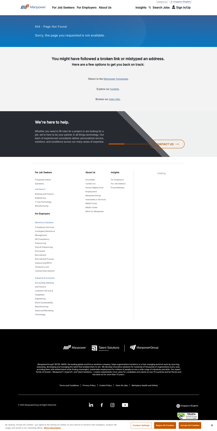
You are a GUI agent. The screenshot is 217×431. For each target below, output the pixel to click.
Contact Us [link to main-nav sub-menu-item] (90, 183)
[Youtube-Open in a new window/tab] (125, 405)
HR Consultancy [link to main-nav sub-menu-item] (42, 239)
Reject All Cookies (165, 427)
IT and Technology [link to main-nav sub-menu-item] (43, 202)
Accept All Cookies (189, 427)
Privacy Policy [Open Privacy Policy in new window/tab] (89, 385)
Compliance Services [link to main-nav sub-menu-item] (44, 227)
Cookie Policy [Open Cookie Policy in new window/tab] (105, 385)
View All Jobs (122, 385)
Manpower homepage (116, 79)
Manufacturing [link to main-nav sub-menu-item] (41, 206)
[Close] (211, 426)
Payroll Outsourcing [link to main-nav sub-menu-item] (44, 247)
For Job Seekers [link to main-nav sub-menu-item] (118, 183)
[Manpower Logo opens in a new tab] (72, 348)
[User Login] (181, 7)
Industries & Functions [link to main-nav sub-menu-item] (45, 278)
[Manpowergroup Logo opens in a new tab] (142, 348)
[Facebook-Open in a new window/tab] (102, 405)
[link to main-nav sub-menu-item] (63, 7)
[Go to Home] (33, 7)
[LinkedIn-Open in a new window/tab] (91, 405)
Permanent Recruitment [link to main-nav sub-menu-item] (40, 253)
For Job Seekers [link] (43, 172)
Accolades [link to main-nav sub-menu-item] (90, 179)
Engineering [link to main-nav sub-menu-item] (40, 198)
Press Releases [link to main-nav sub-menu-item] (117, 187)
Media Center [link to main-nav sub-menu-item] (91, 207)
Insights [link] (115, 172)
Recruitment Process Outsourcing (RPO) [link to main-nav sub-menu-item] (44, 261)
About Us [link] (90, 172)
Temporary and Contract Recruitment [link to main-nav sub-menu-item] (44, 269)
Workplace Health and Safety (145, 385)
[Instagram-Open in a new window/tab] (112, 405)
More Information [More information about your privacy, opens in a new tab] (52, 429)
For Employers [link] (42, 213)
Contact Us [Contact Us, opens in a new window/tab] (162, 2)
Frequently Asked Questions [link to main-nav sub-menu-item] (43, 181)
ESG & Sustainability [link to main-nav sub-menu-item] (44, 302)
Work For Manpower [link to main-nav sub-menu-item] (94, 211)
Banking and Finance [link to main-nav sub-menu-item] (44, 194)
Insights (114, 89)
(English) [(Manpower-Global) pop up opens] (181, 1)
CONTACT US (167, 144)
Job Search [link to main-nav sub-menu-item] (40, 189)
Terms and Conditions (69, 385)
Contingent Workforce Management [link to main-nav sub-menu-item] (45, 233)
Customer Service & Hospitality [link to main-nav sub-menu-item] (44, 293)
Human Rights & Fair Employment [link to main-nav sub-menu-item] (94, 189)
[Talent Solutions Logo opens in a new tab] (103, 348)
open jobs (114, 99)
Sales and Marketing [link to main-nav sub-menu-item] (44, 310)
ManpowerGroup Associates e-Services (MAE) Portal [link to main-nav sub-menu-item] (95, 199)
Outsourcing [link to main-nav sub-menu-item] (40, 243)
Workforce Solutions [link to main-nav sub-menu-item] (44, 222)
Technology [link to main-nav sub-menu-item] (40, 314)
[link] (108, 405)
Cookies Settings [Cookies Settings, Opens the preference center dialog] (141, 427)
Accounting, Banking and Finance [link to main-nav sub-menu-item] (44, 285)
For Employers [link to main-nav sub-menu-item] (117, 179)
